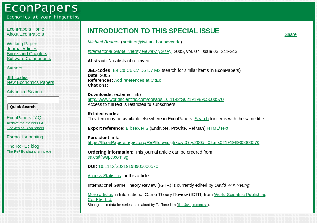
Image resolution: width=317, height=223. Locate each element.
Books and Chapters (27, 53)
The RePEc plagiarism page (29, 151)
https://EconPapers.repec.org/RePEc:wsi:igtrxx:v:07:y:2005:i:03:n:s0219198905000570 (173, 142)
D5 (143, 70)
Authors (14, 67)
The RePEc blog (23, 146)
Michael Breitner (104, 41)
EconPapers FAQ (24, 117)
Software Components (29, 58)
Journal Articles (22, 48)
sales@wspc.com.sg (108, 157)
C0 (122, 70)
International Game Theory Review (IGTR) (129, 51)
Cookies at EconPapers (25, 128)
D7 (150, 70)
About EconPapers (25, 34)
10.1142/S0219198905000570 (128, 166)
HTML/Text (217, 128)
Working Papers (22, 43)
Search (202, 118)
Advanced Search (24, 91)
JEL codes (17, 77)
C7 (136, 70)
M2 (157, 70)
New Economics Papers (30, 82)
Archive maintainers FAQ (26, 123)
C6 (129, 70)
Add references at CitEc (137, 80)
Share (291, 34)
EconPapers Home (25, 29)
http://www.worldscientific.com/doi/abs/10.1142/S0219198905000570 (156, 99)
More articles (100, 194)
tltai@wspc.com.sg (192, 205)
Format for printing (25, 136)
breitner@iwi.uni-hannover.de (151, 41)
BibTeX (133, 128)
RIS (145, 128)
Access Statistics (104, 175)
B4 (116, 70)
